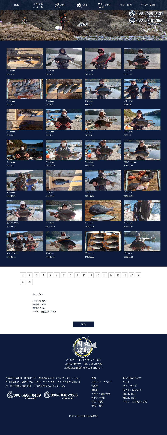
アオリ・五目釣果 (100, 394)
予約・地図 (97, 405)
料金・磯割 (126, 5)
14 (111, 275)
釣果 (60, 5)
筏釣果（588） (40, 304)
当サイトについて (132, 390)
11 (91, 275)
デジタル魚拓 (98, 398)
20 (30, 282)
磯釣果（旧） (130, 398)
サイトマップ (130, 386)
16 (125, 275)
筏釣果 (94, 386)
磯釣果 (94, 390)
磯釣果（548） (40, 308)
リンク (126, 382)
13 (104, 275)
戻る (83, 324)
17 (131, 275)
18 (138, 275)
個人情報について (132, 378)
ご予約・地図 (147, 5)
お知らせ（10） (40, 301)
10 (84, 275)
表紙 (16, 5)
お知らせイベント (38, 5)
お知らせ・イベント (101, 382)
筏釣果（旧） (130, 394)
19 (23, 282)
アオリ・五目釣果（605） (45, 312)
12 (97, 275)
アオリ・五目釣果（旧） (135, 402)
